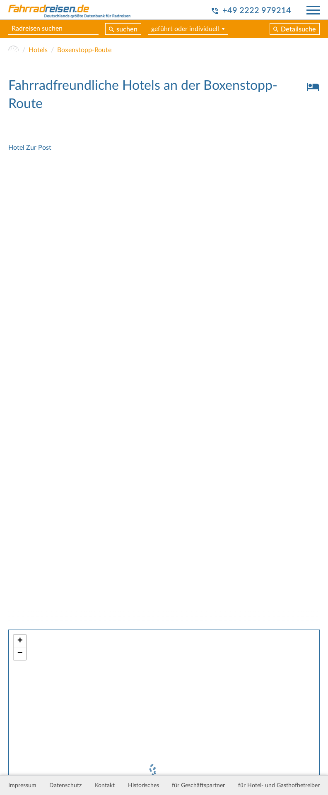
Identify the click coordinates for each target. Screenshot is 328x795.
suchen (126, 29)
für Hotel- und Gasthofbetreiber (279, 785)
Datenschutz (65, 785)
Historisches (143, 785)
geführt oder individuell (185, 29)
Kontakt (105, 785)
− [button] (20, 653)
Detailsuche (298, 29)
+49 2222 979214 (256, 11)
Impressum (22, 785)
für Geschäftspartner (198, 785)
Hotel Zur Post (29, 147)
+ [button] (20, 641)
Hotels (38, 50)
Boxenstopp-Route (84, 50)
